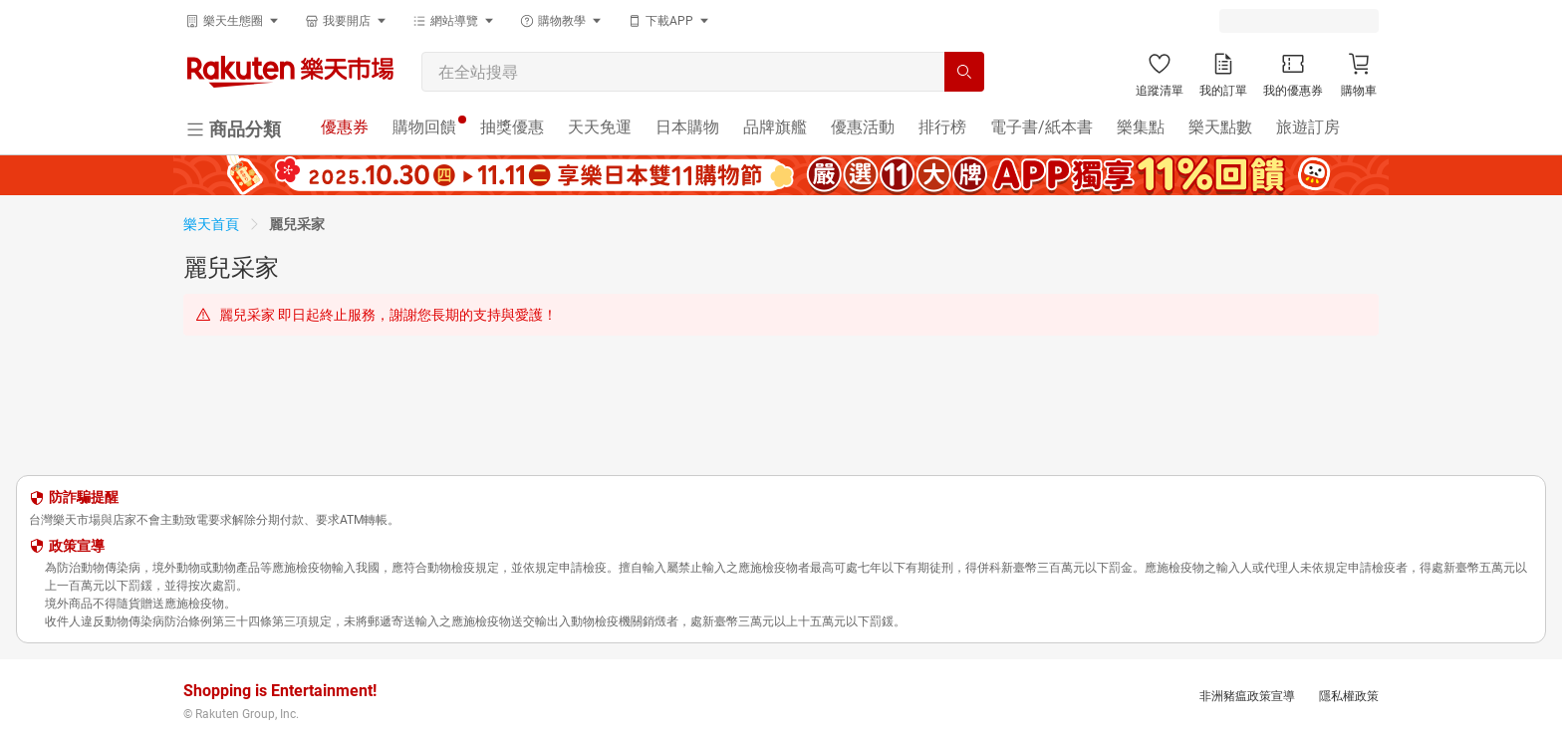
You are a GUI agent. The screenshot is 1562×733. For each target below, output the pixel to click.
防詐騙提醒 (84, 497)
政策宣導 (77, 546)
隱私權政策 (1349, 696)
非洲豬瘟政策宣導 (1247, 696)
